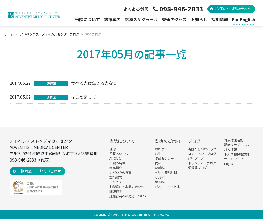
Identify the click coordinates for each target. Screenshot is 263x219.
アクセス (115, 182)
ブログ (194, 141)
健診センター (164, 158)
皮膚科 (160, 167)
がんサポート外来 (167, 186)
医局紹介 (115, 167)
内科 (158, 163)
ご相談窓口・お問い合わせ (39, 171)
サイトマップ (233, 159)
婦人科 (160, 182)
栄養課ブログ (197, 167)
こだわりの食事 (120, 172)
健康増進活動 (233, 140)
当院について (122, 141)
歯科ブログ (196, 158)
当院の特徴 (117, 163)
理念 (112, 149)
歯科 (158, 153)
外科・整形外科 (166, 172)
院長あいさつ (118, 153)
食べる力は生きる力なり (94, 83)
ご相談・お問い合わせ (233, 8)
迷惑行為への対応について (128, 196)
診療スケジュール (141, 19)
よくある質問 (136, 9)
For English (243, 19)
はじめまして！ (85, 97)
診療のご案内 (167, 141)
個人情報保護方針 (236, 154)
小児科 (160, 177)
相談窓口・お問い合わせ (126, 186)
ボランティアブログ (202, 163)
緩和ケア (161, 149)
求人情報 (230, 149)
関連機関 (115, 191)
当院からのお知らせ (202, 149)
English (229, 163)
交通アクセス (174, 19)
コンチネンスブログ (202, 153)
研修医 (51, 83)
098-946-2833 (181, 8)
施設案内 (115, 177)
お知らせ (199, 19)
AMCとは (115, 158)
